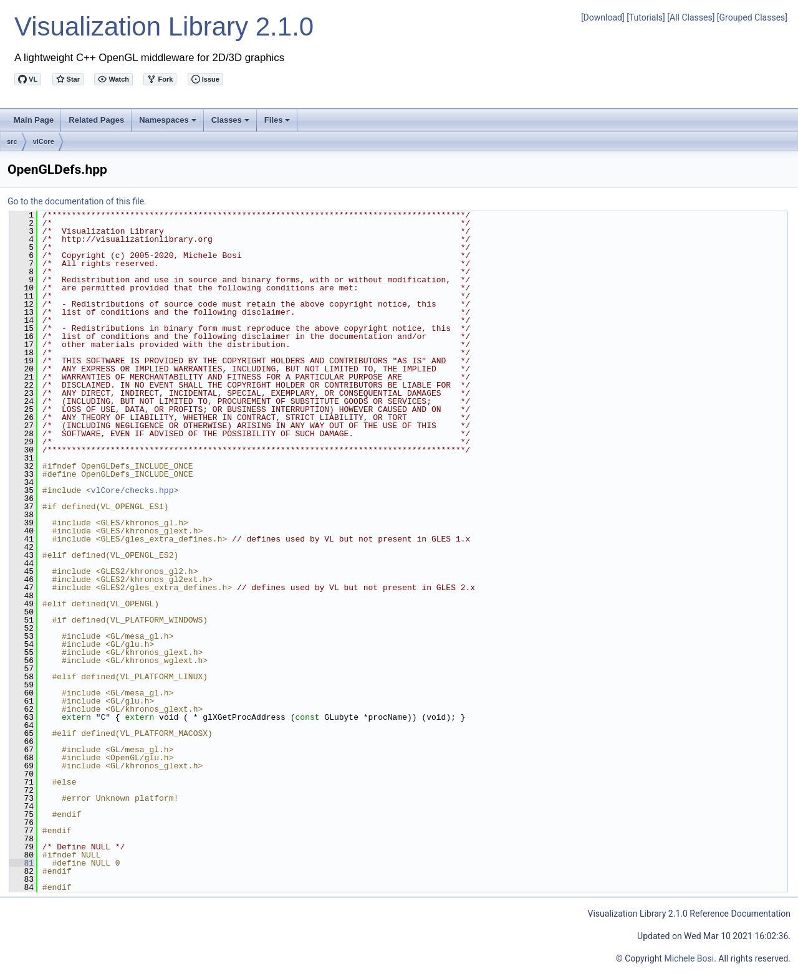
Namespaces (168, 123)
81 (21, 863)
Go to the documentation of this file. (77, 201)
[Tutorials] (646, 17)
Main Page (34, 120)
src (12, 141)
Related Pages (96, 120)
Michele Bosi (689, 958)
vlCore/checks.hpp (132, 490)
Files (278, 123)
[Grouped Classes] (752, 17)
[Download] (603, 17)
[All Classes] (690, 17)
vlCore (43, 141)
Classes (231, 123)
